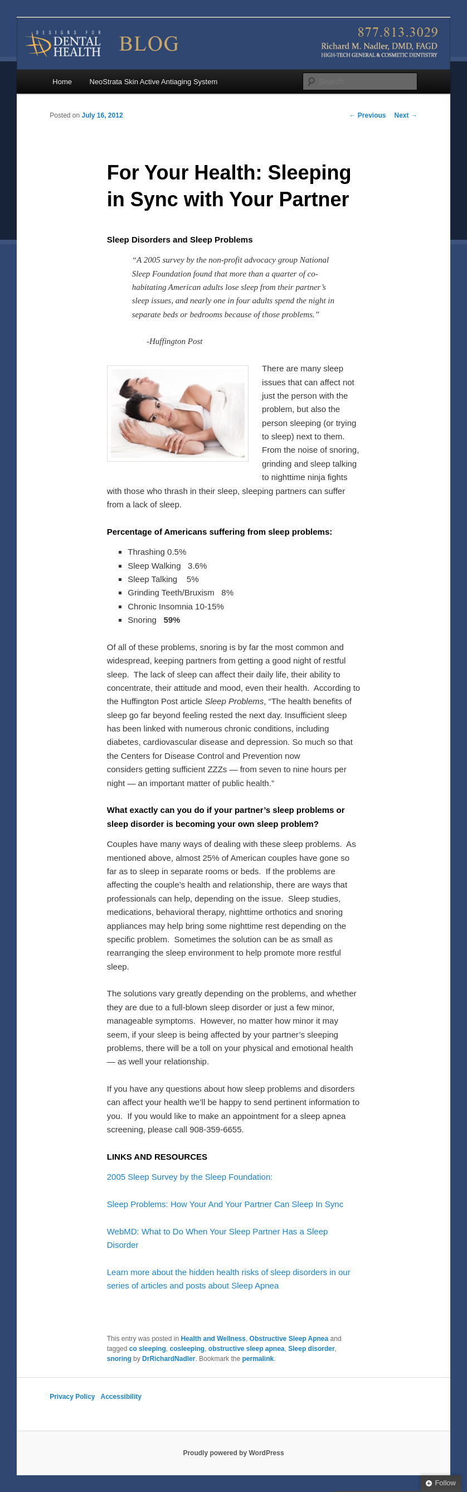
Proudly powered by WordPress (233, 1453)
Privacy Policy (72, 1397)
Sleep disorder (311, 1349)
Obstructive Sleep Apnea (289, 1339)
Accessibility (121, 1397)
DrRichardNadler (168, 1359)
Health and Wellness (213, 1339)
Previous (367, 115)
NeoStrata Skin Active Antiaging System (154, 81)
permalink (258, 1359)
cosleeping (187, 1349)
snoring (119, 1359)
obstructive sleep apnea (246, 1349)
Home (62, 81)
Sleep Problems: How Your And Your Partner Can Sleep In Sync (225, 1204)
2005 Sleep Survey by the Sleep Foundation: (191, 1176)
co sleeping (147, 1349)
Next (406, 115)
